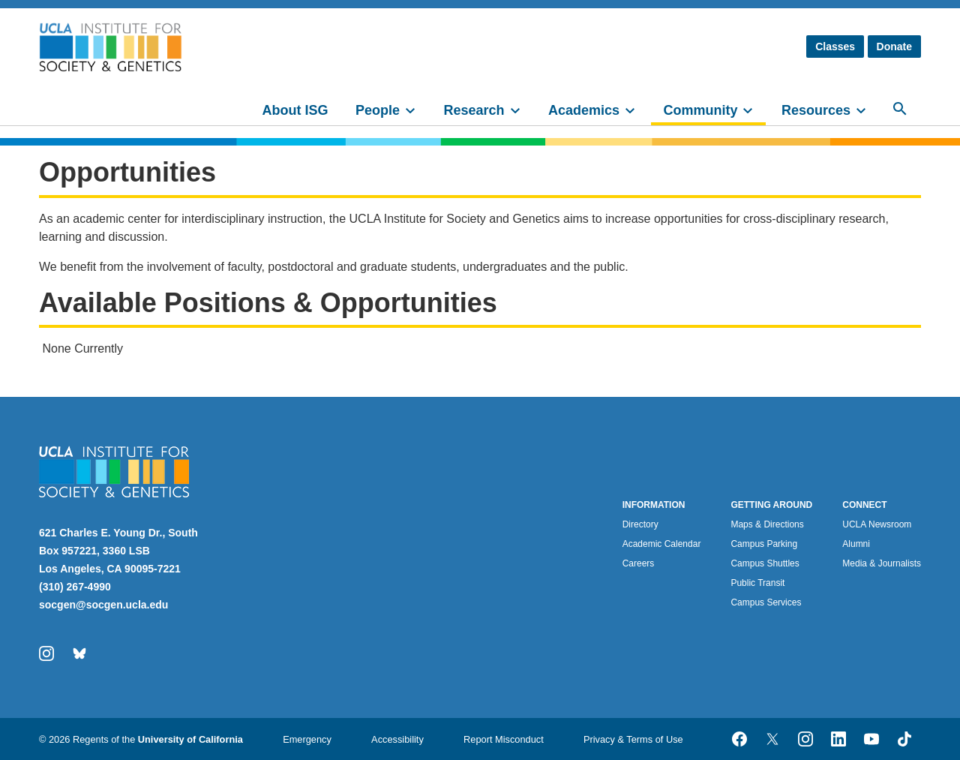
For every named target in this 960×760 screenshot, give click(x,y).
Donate (894, 47)
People (378, 110)
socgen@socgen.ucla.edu (103, 605)
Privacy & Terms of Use (633, 739)
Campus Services (765, 602)
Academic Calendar (661, 544)
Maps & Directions (766, 524)
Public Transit (757, 583)
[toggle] (417, 108)
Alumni (856, 544)
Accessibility (397, 739)
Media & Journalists (881, 563)
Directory (640, 524)
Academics (584, 110)
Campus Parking (763, 544)
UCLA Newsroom (876, 524)
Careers (638, 563)
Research (473, 110)
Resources (816, 110)
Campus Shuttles (764, 563)
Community (700, 110)
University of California (190, 739)
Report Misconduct (504, 739)
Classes (835, 47)
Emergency (307, 739)
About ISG (295, 110)
